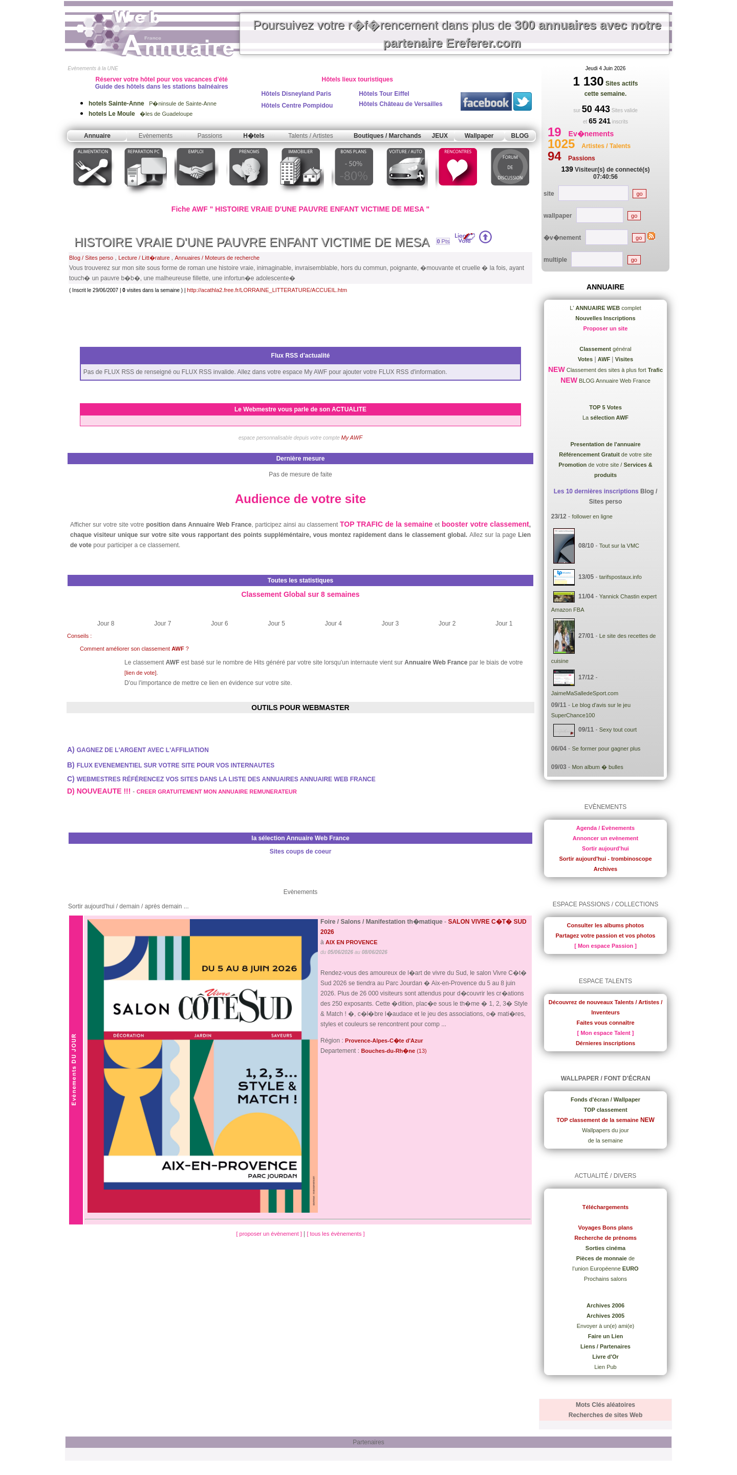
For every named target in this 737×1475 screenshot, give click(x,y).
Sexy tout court (618, 730)
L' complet (605, 308)
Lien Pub (605, 1367)
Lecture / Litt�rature (143, 258)
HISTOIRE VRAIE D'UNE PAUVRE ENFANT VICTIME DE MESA (251, 242)
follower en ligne (592, 516)
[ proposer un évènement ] (269, 1234)
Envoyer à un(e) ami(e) (606, 1326)
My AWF (352, 437)
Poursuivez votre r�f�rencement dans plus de (457, 34)
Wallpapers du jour (605, 1130)
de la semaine (605, 1140)
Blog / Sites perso (91, 258)
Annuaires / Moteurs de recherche (217, 258)
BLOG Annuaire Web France (614, 381)
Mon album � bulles (597, 767)
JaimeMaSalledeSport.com (584, 693)
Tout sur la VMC (619, 546)
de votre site (605, 454)
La (605, 417)
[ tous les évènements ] (335, 1234)
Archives (605, 869)
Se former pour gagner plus (606, 748)
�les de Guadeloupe (140, 114)
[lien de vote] (140, 673)
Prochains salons (605, 1279)
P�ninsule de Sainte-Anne (152, 103)
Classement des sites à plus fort (614, 370)
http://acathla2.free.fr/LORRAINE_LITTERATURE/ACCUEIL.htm (267, 290)
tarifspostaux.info (620, 577)
